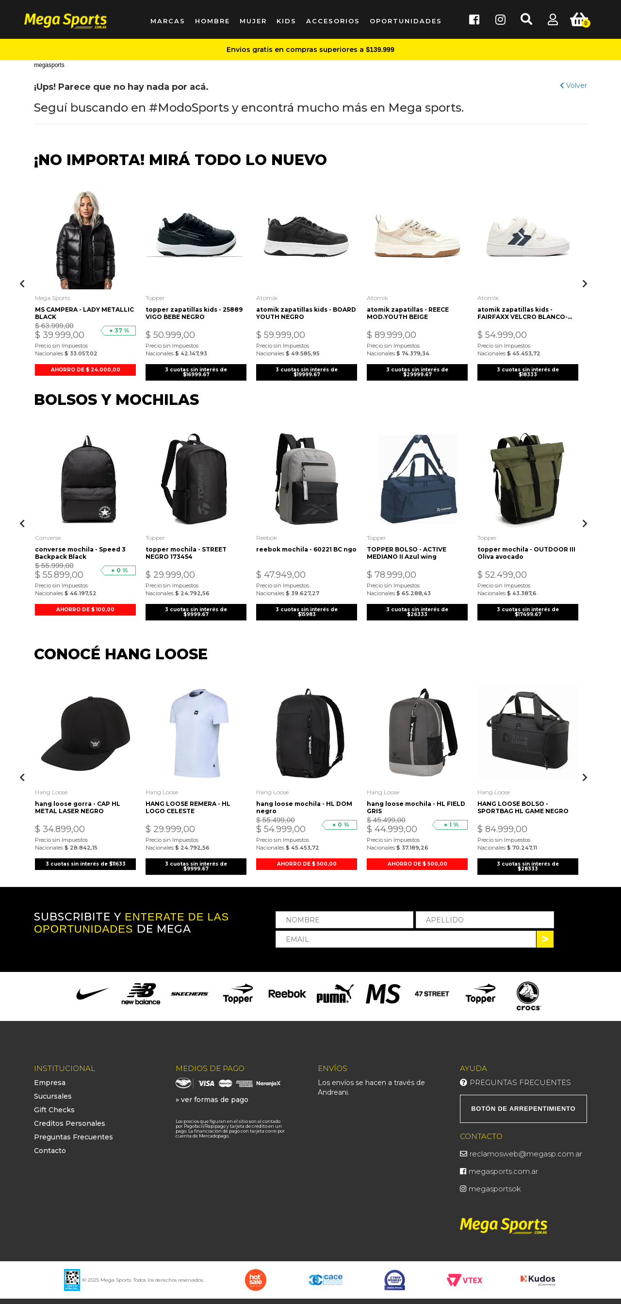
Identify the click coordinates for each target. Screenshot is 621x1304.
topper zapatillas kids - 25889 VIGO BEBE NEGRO (188, 309)
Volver (573, 85)
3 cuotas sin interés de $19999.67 (307, 368)
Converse (50, 531)
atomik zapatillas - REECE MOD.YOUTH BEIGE (410, 309)
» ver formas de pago (212, 1092)
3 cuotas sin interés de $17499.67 (528, 606)
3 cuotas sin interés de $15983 (307, 606)
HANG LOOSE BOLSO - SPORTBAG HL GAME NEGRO (525, 799)
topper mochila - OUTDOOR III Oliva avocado (525, 547)
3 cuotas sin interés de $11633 (85, 858)
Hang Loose (53, 783)
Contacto (50, 1143)
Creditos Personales (69, 1116)
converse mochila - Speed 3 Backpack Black (82, 547)
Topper (157, 294)
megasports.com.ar (503, 1164)
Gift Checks (54, 1103)
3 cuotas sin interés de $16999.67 (196, 368)
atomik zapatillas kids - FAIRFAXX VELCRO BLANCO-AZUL (525, 309)
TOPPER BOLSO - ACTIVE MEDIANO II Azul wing (409, 547)
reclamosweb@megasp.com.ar (526, 1147)
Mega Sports (54, 294)
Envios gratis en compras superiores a (310, 49)
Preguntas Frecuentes (73, 1130)
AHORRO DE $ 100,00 (85, 604)
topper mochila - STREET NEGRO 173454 (188, 547)
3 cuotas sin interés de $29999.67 (417, 368)
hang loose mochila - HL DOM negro (307, 799)
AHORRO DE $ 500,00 (307, 856)
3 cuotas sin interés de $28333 (528, 858)
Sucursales (53, 1089)
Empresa (49, 1075)
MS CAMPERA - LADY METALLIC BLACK (69, 309)
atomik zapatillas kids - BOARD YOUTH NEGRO (296, 309)
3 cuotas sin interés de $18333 (528, 368)
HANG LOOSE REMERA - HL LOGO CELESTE (190, 799)
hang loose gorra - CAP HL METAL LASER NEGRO (80, 799)
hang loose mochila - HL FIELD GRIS (408, 799)
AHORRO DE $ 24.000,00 (85, 366)
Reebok (269, 531)
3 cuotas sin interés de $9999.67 (196, 606)
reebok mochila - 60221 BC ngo (301, 547)
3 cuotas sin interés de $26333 (417, 606)
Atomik (269, 294)
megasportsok (495, 1182)
